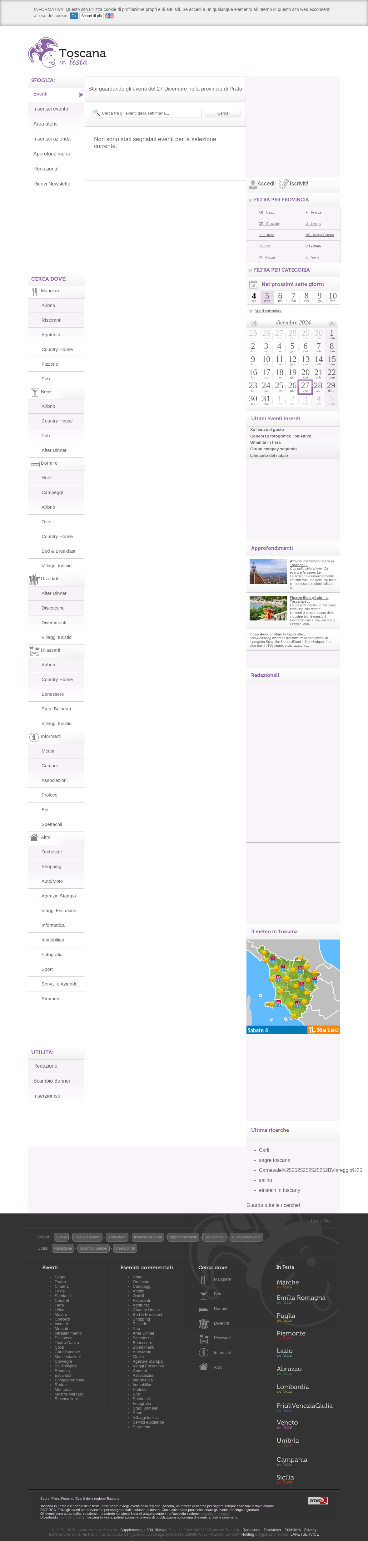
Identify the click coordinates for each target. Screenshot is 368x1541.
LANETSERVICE (305, 1534)
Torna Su (320, 1220)
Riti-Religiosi (66, 1366)
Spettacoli (52, 824)
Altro (218, 1367)
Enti (46, 809)
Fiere (59, 1305)
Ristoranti (51, 320)
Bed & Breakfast (58, 551)
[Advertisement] (293, 116)
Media (48, 750)
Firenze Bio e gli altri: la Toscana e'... (309, 599)
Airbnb (48, 305)
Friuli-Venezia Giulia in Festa (304, 1408)
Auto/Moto (52, 881)
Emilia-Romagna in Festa (304, 1301)
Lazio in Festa (304, 1354)
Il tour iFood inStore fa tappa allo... (278, 634)
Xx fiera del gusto (267, 429)
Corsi (59, 1347)
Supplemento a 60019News (143, 1530)
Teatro (60, 1281)
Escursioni (64, 1375)
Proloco (49, 795)
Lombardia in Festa (304, 1390)
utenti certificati (70, 1517)
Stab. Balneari (56, 708)
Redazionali (46, 168)
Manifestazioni (68, 1356)
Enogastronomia (69, 1380)
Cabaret (62, 1300)
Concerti (62, 1319)
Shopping (51, 866)
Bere (218, 1294)
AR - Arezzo (267, 212)
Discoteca (63, 1338)
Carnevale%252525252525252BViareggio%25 (310, 1170)
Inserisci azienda (52, 138)
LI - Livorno (313, 223)
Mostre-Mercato (69, 1394)
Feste (60, 1291)
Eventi (40, 93)
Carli (264, 1150)
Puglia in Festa (304, 1319)
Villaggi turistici (57, 565)
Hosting (247, 1534)
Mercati (61, 1328)
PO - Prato (313, 246)
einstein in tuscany (279, 1190)
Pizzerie (50, 364)
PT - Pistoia (267, 257)
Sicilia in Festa (304, 1479)
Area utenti (45, 123)
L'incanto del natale (269, 455)
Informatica (53, 925)
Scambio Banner (51, 1081)
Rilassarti (222, 1338)
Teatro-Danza (67, 1342)
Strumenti (52, 998)
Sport (47, 969)
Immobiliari (53, 939)
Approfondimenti (51, 153)
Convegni (63, 1361)
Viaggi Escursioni (59, 910)
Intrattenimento (68, 1333)
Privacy (310, 1530)
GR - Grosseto (269, 223)
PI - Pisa (265, 246)
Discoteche (53, 607)
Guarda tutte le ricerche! (273, 1205)
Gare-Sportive (67, 1352)
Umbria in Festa (304, 1443)
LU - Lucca (266, 235)
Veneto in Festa (304, 1426)
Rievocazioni (66, 1398)
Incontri (61, 1323)
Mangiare (222, 1279)
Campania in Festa (304, 1461)
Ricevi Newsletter (52, 183)
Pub (46, 378)
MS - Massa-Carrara (320, 235)
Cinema (62, 1286)
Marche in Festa (304, 1283)
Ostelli (48, 521)
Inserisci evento (50, 108)
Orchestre (52, 851)
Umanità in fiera (265, 442)
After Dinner (54, 450)
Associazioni (54, 780)
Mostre (61, 1314)
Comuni (50, 765)
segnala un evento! (215, 1513)
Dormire (221, 1308)
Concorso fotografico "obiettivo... (282, 436)
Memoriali (63, 1389)
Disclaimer (272, 1530)
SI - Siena (312, 257)
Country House (57, 349)
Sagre (60, 1277)
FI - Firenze (313, 212)
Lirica (59, 1309)
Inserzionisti (46, 1096)
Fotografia (52, 954)
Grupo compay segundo (273, 449)
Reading (62, 1370)
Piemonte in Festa (304, 1337)
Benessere (53, 694)
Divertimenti (54, 622)
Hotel (47, 477)
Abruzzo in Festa (304, 1372)
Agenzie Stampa (59, 895)
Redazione (45, 1066)
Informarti (222, 1352)
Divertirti (221, 1323)
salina (265, 1180)
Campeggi (52, 492)
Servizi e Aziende (59, 983)
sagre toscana (275, 1160)
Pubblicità (293, 1530)
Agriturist (51, 334)
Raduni (61, 1384)
